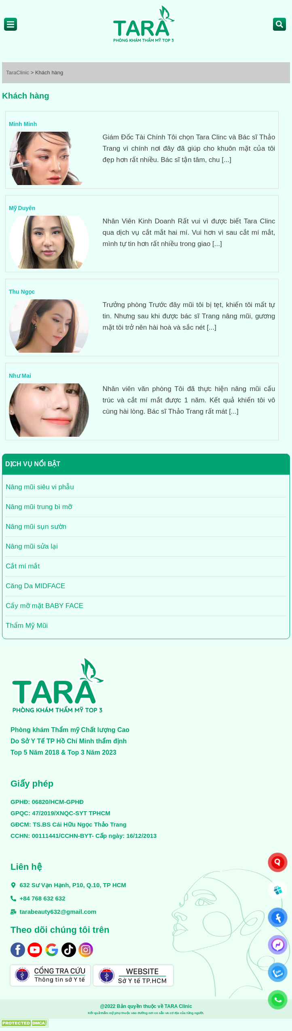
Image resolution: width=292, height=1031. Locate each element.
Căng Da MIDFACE (35, 586)
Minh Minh (23, 124)
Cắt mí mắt (23, 566)
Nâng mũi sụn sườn (36, 526)
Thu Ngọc (22, 291)
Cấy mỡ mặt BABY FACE (44, 606)
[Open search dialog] (279, 24)
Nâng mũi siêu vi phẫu (40, 487)
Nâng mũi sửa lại (32, 546)
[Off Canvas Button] (10, 24)
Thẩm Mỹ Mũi (27, 625)
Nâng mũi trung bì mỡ (39, 507)
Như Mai (20, 375)
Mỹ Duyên (22, 208)
